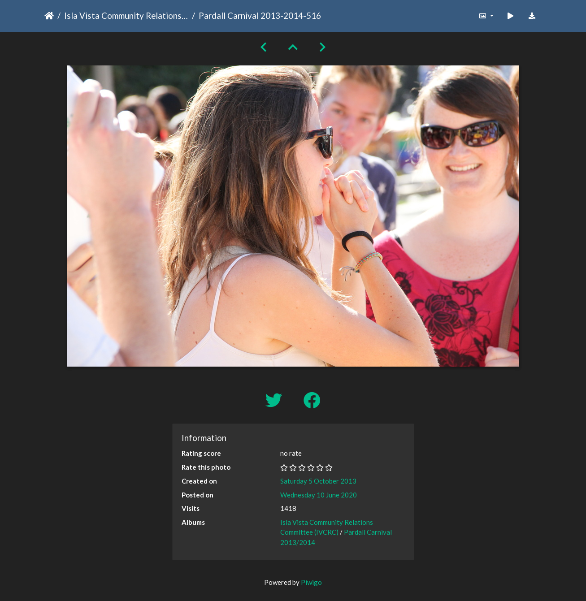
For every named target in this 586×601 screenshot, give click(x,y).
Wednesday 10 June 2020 (318, 495)
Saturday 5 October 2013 (318, 481)
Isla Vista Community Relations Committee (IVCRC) (126, 15)
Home (49, 15)
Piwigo (311, 582)
